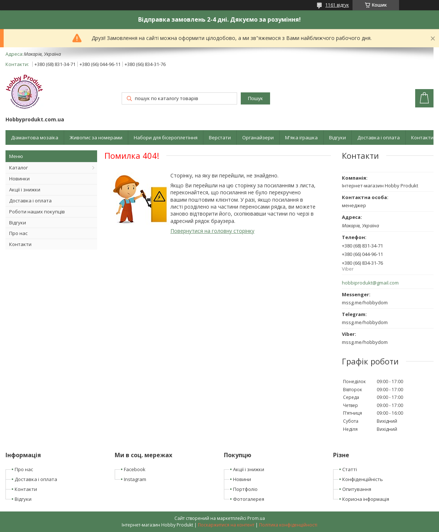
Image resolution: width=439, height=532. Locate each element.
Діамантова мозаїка (34, 137)
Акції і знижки (24, 189)
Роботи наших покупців (37, 211)
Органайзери (258, 137)
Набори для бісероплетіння (166, 137)
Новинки (19, 178)
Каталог (18, 167)
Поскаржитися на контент (226, 525)
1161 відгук (337, 5)
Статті (349, 469)
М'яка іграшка (301, 137)
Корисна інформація (365, 499)
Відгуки (337, 137)
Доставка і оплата (378, 137)
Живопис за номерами (96, 137)
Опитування (356, 489)
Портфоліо (245, 489)
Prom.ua (256, 518)
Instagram (135, 479)
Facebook (134, 469)
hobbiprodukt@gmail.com (370, 283)
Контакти (422, 137)
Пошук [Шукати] (255, 98)
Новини (242, 479)
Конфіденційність (362, 479)
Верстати (220, 137)
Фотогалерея (248, 499)
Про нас (18, 233)
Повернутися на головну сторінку (212, 230)
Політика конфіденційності (288, 525)
